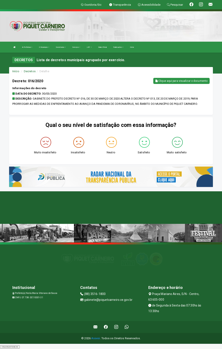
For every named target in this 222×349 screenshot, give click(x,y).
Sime (132, 47)
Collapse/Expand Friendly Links (10, 346)
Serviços (76, 47)
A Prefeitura (27, 47)
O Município (44, 47)
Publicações (118, 47)
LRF (89, 47)
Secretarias (61, 47)
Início (15, 71)
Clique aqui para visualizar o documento (181, 80)
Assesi (95, 338)
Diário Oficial (102, 47)
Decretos (30, 71)
